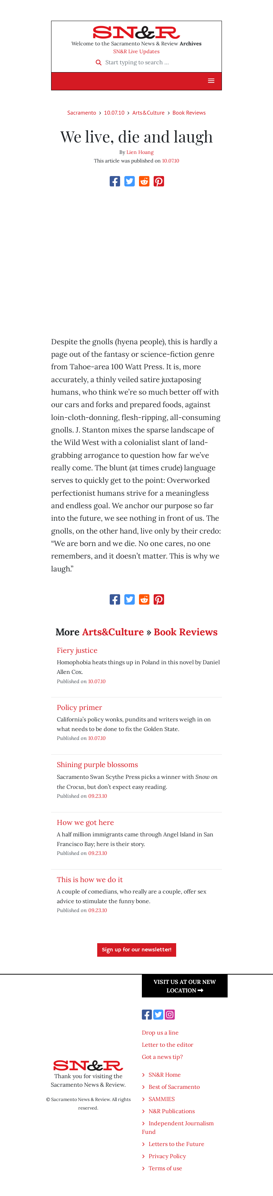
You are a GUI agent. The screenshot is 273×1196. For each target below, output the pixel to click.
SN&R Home (165, 1074)
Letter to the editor (167, 1044)
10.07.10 (114, 112)
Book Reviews (189, 112)
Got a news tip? (162, 1056)
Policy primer (79, 707)
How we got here (85, 822)
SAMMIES (162, 1098)
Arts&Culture (148, 112)
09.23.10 (97, 795)
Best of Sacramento (174, 1086)
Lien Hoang (140, 152)
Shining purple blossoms (97, 764)
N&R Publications (172, 1111)
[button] (211, 81)
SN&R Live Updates (136, 51)
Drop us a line (160, 1032)
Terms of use (165, 1168)
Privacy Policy (167, 1156)
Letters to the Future (176, 1143)
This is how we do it (90, 879)
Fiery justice (77, 650)
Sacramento (81, 112)
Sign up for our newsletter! (137, 950)
